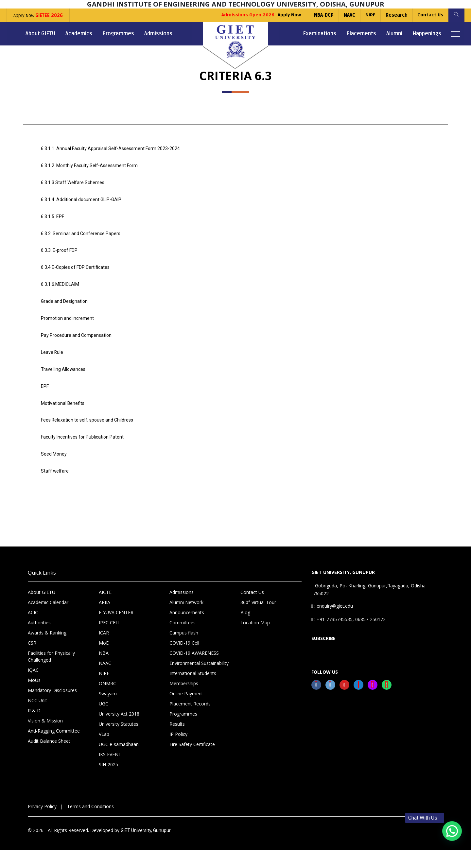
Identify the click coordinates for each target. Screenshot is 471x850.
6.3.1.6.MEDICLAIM (60, 282)
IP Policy (178, 728)
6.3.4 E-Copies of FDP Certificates (75, 265)
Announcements (186, 606)
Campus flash (183, 627)
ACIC (33, 606)
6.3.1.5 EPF (52, 215)
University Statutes (118, 718)
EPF (45, 382)
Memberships (183, 677)
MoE (104, 637)
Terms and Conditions (90, 800)
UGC (103, 698)
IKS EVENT (110, 748)
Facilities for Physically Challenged (51, 650)
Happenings (426, 33)
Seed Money (54, 448)
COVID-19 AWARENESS (194, 647)
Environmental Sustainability (199, 657)
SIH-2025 (108, 758)
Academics (78, 33)
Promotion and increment (67, 315)
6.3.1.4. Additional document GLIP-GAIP (81, 198)
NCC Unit (37, 694)
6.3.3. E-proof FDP (59, 248)
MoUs (34, 674)
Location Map (255, 617)
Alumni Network (186, 596)
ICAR (104, 627)
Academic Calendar (48, 596)
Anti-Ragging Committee (54, 725)
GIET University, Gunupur (146, 824)
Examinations (319, 33)
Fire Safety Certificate (192, 738)
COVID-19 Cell (184, 637)
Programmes (118, 33)
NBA (104, 647)
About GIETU (40, 33)
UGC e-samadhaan (119, 738)
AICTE (105, 586)
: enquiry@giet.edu (332, 600)
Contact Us (430, 15)
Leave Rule (52, 348)
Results (177, 718)
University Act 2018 (119, 708)
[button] (452, 831)
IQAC (33, 664)
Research (396, 15)
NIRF (370, 15)
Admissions (158, 33)
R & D (34, 705)
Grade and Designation (64, 298)
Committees (182, 617)
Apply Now (38, 15)
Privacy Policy (42, 800)
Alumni (394, 33)
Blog (245, 606)
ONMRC (107, 677)
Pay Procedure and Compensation (76, 332)
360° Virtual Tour (258, 596)
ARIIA (104, 596)
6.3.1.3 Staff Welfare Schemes (72, 181)
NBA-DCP (323, 15)
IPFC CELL (110, 617)
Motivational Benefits (63, 398)
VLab (104, 728)
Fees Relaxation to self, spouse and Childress (87, 415)
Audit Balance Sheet (49, 735)
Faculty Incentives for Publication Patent (82, 432)
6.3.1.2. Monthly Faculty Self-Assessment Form (89, 165)
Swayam (108, 688)
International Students (192, 667)
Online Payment (186, 688)
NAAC (349, 15)
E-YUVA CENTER (116, 606)
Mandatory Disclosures (52, 684)
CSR (32, 637)
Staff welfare (55, 465)
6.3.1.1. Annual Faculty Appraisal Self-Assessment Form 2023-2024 (110, 148)
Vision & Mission (45, 715)
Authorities (39, 617)
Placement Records (190, 698)
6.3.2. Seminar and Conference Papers (80, 231)
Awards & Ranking (47, 627)
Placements (361, 33)
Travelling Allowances (63, 365)
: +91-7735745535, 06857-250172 (348, 613)
